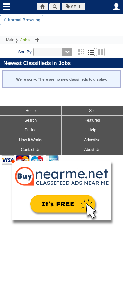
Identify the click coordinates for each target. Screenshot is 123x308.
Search (30, 120)
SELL (74, 6)
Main (10, 40)
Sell (92, 110)
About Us (92, 149)
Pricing (31, 130)
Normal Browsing (22, 20)
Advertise (92, 140)
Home (30, 110)
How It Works (30, 140)
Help (92, 130)
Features (92, 120)
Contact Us (30, 149)
